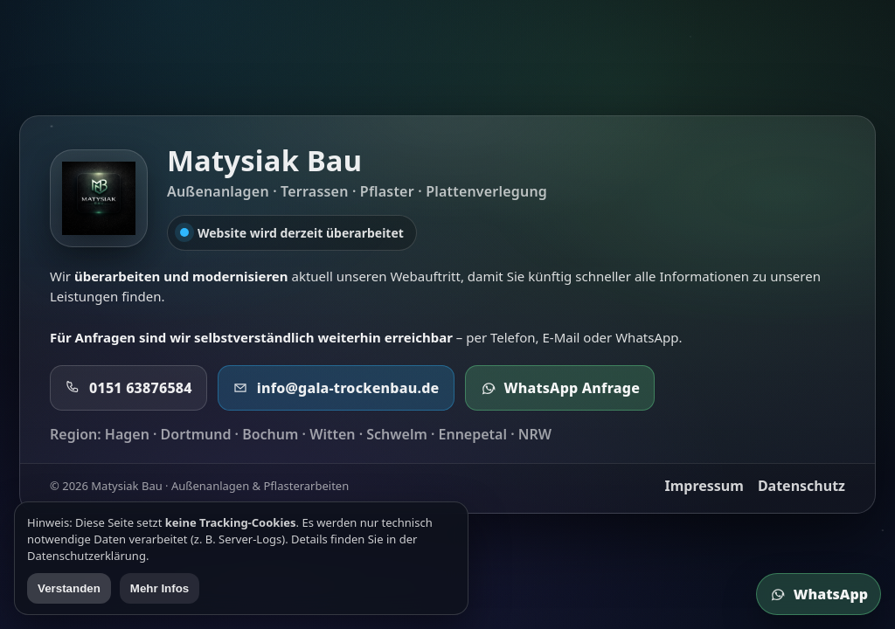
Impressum (703, 485)
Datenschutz (801, 485)
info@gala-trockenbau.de (336, 387)
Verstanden (69, 588)
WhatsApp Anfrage (560, 387)
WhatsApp (818, 594)
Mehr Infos (159, 588)
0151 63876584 (128, 387)
